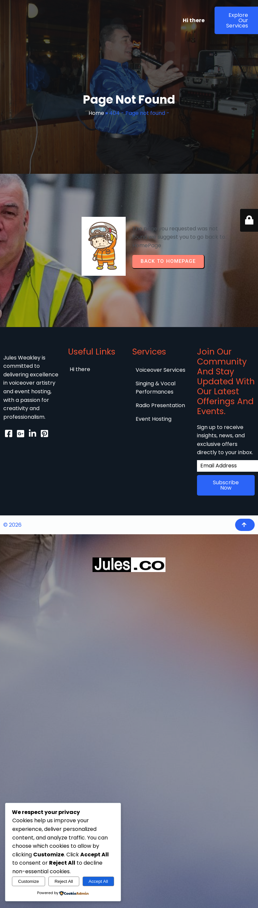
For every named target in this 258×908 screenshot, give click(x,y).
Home (96, 113)
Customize (28, 881)
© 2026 (12, 524)
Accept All (98, 881)
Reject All (63, 881)
